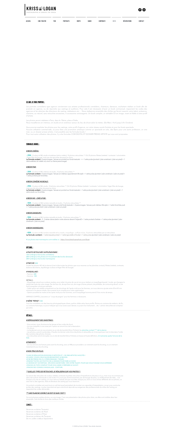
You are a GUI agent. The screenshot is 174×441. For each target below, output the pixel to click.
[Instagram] (144, 9)
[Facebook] (140, 9)
